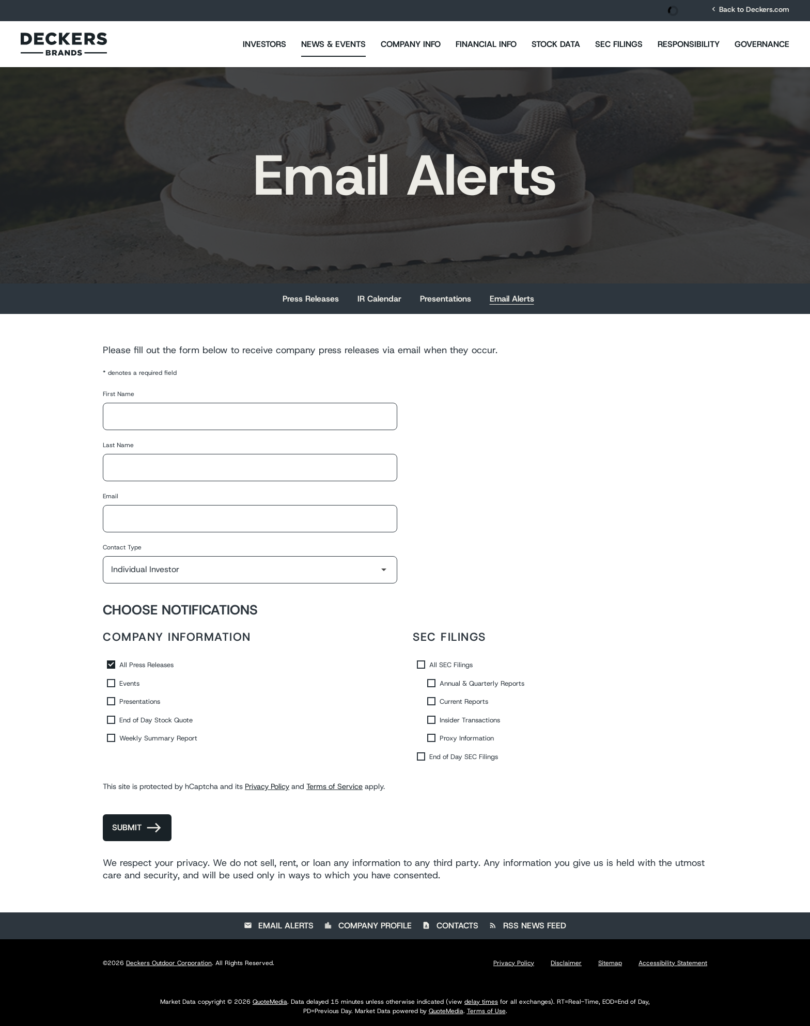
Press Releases (311, 298)
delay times (481, 1002)
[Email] (250, 518)
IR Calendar (379, 298)
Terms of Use (486, 1011)
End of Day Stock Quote (156, 720)
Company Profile (368, 925)
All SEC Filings (451, 664)
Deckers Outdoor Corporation (169, 963)
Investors (264, 44)
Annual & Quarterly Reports (482, 683)
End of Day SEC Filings (463, 756)
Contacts (450, 925)
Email (110, 496)
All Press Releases (146, 664)
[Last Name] (250, 467)
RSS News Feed (527, 925)
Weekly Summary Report (158, 738)
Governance (762, 44)
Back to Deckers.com (749, 9)
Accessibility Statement (672, 963)
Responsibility (689, 44)
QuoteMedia (270, 1002)
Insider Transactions (470, 720)
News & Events (333, 44)
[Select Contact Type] (250, 569)
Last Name (118, 445)
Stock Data (556, 44)
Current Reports (464, 701)
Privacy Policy (267, 786)
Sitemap (610, 963)
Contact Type (122, 547)
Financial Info (486, 44)
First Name (118, 394)
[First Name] (250, 416)
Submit (127, 827)
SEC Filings (619, 44)
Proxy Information (467, 738)
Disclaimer (566, 963)
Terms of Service (334, 786)
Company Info (411, 44)
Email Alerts (512, 298)
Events (129, 683)
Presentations (445, 298)
